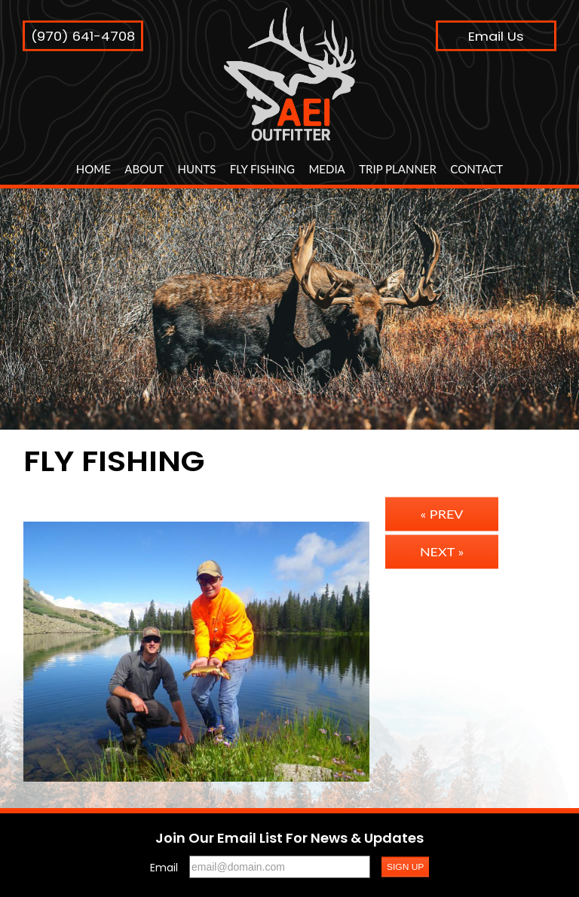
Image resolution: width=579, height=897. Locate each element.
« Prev (442, 514)
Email (164, 867)
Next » (442, 551)
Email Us (496, 36)
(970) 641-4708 (83, 36)
